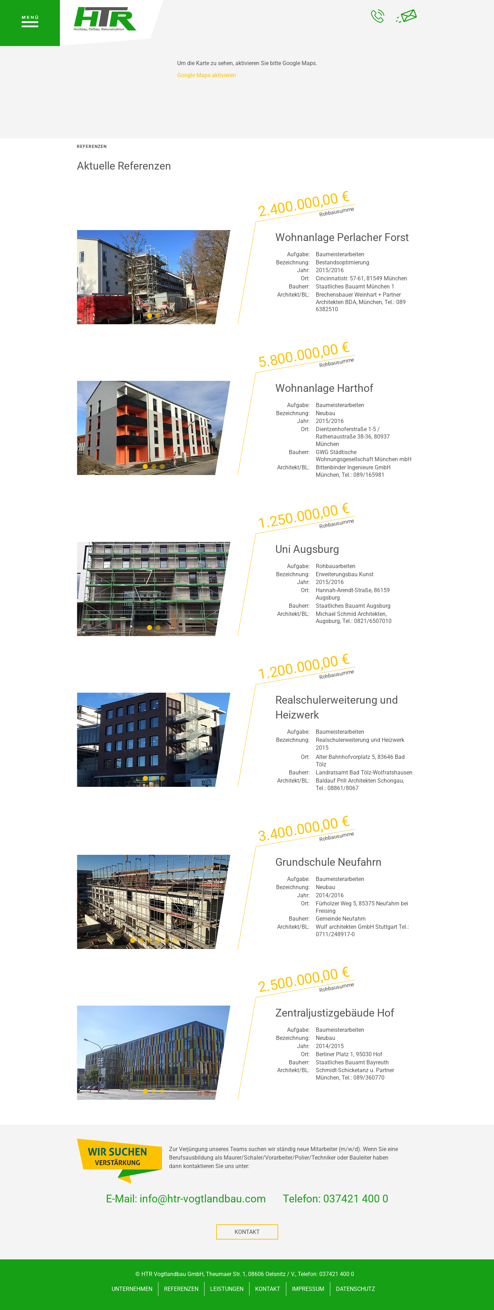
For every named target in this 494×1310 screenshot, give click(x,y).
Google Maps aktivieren (206, 75)
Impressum (308, 1289)
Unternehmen (132, 1289)
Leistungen (226, 1289)
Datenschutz (355, 1289)
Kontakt (247, 1232)
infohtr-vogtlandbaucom (203, 1198)
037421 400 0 (355, 1198)
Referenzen (181, 1289)
